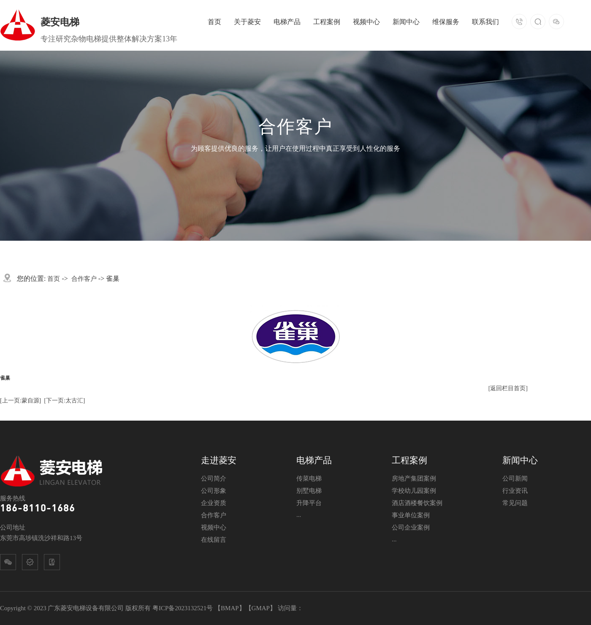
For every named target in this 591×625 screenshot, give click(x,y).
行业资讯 (515, 490)
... (298, 514)
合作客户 (84, 278)
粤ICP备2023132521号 (182, 608)
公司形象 (213, 490)
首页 (214, 21)
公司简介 (213, 478)
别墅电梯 (309, 490)
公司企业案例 (411, 527)
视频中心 (366, 21)
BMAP (230, 608)
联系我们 (485, 21)
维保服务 (445, 21)
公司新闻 (515, 478)
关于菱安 (247, 21)
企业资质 (213, 503)
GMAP (261, 608)
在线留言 (213, 539)
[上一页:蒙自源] (20, 400)
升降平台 (309, 503)
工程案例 (326, 21)
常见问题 (515, 503)
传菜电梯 (309, 478)
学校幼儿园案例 (414, 490)
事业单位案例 (411, 515)
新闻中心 (406, 21)
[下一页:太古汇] (64, 400)
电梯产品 (287, 21)
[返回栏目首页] (508, 388)
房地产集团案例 (414, 478)
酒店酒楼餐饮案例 (417, 503)
